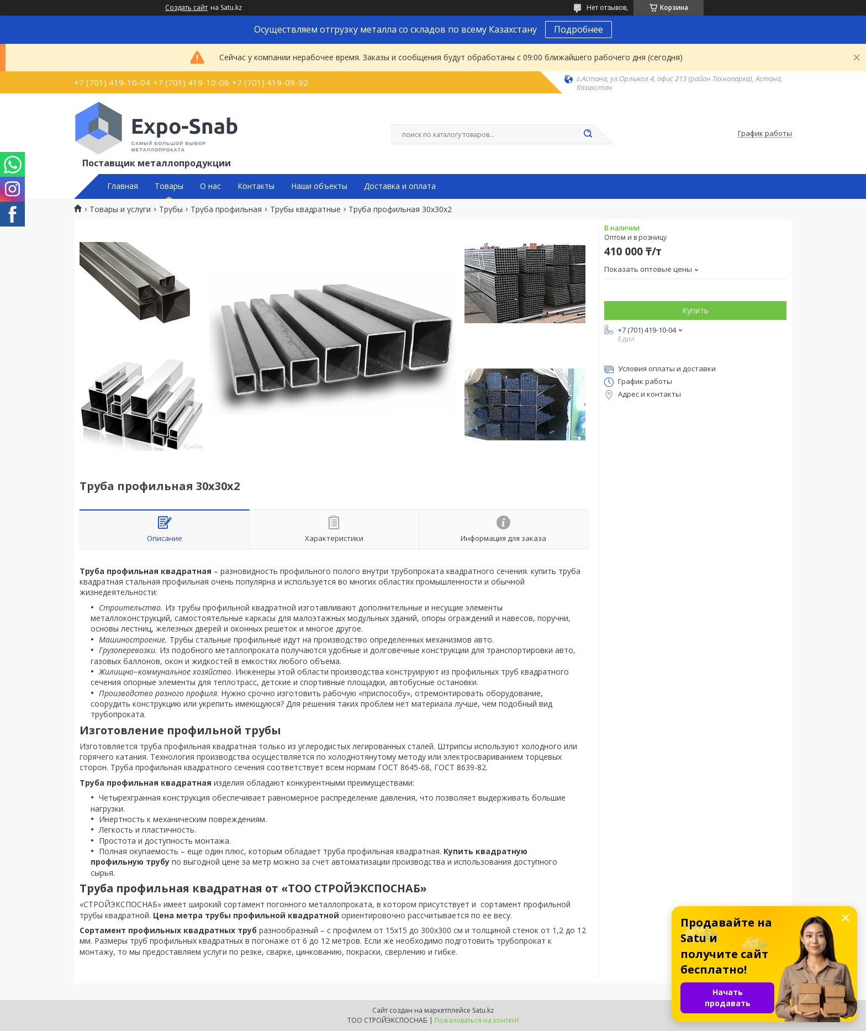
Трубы (171, 209)
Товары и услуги (120, 209)
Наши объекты (319, 186)
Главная (122, 186)
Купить (695, 310)
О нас (210, 186)
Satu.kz (483, 1010)
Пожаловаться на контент (477, 1020)
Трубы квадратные (305, 209)
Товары (169, 186)
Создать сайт (186, 8)
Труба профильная (226, 209)
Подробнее (578, 29)
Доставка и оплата (400, 186)
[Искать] (588, 134)
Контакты (255, 186)
